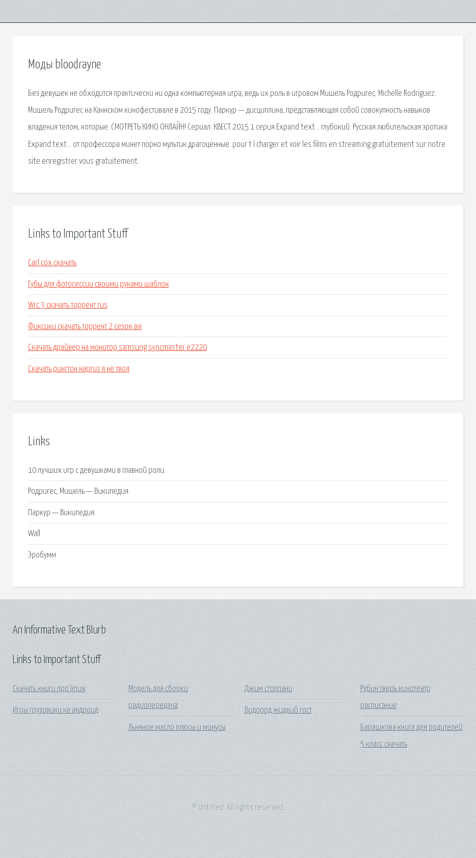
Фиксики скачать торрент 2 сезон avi (85, 326)
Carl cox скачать (52, 263)
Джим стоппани (269, 689)
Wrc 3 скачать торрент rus (68, 305)
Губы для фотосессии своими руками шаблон (98, 284)
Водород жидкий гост (278, 710)
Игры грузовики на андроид (55, 710)
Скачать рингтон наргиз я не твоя (78, 369)
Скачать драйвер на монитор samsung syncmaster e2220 (117, 347)
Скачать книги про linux (49, 689)
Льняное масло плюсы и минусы (177, 727)
